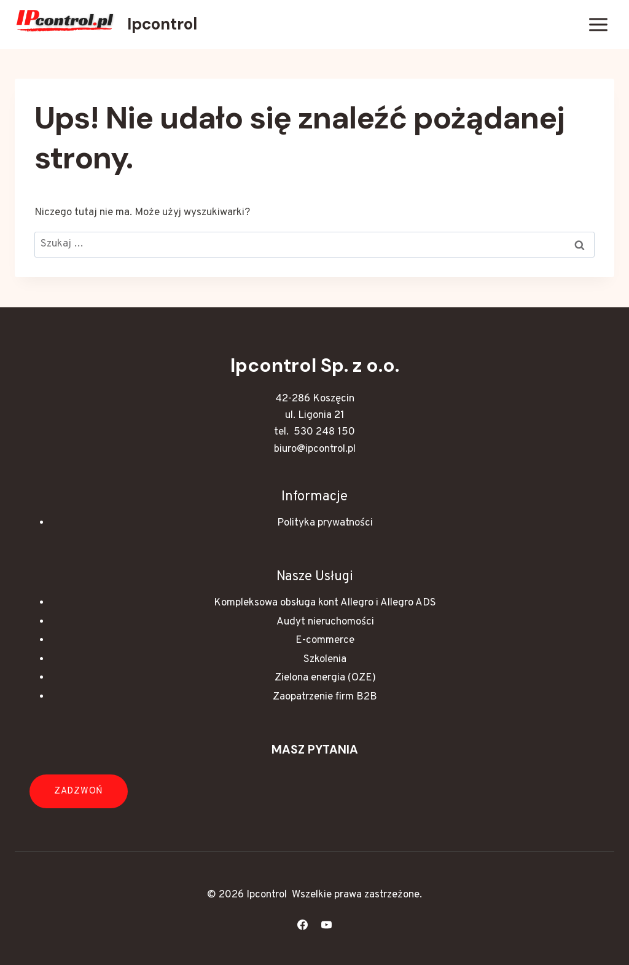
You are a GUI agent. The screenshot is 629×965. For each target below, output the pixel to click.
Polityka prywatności (325, 523)
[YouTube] (326, 924)
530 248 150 (324, 432)
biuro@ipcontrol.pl (315, 449)
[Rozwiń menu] (598, 24)
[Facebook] (302, 924)
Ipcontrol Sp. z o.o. (314, 365)
